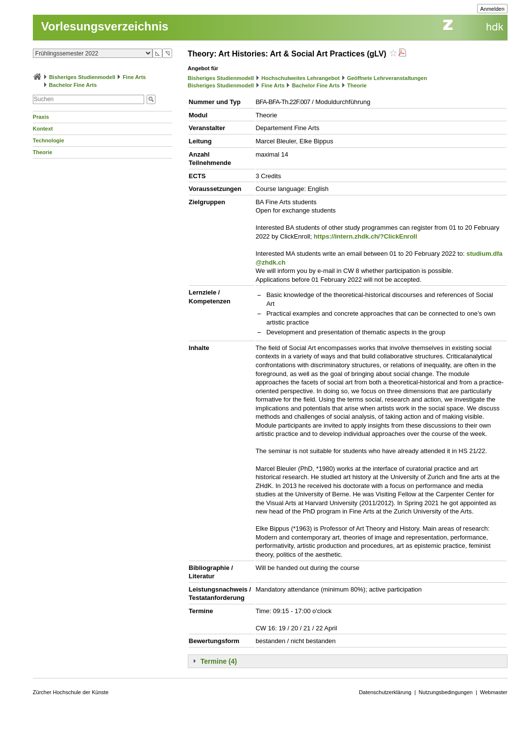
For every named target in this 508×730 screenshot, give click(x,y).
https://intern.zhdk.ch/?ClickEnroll (365, 236)
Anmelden (492, 9)
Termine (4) (219, 661)
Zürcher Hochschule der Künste (71, 692)
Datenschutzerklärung (385, 692)
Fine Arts (134, 77)
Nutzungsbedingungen (446, 692)
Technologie (48, 140)
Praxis (41, 117)
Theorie (42, 152)
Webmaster (494, 692)
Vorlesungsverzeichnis (105, 26)
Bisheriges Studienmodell (82, 77)
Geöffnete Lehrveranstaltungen (387, 78)
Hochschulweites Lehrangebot (300, 78)
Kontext (43, 129)
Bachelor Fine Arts (73, 85)
